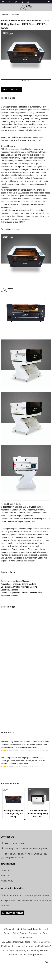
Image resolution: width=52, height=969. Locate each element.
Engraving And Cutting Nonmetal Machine (19, 587)
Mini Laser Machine (9, 596)
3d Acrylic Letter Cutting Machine (15, 581)
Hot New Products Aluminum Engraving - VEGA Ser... (38, 814)
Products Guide (11, 933)
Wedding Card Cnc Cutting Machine (25, 954)
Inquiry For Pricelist (14, 912)
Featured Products (28, 933)
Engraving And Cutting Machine (34, 118)
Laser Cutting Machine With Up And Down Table (21, 593)
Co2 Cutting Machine (11, 941)
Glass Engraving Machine (12, 121)
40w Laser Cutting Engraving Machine (28, 946)
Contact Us (6, 870)
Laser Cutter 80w (32, 121)
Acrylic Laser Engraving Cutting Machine (18, 584)
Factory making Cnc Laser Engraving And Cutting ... (13, 814)
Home (5, 15)
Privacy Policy (7, 880)
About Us (5, 875)
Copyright (10, 928)
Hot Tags (43, 933)
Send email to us (13, 89)
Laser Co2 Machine (9, 590)
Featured (15, 15)
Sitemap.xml (26, 937)
